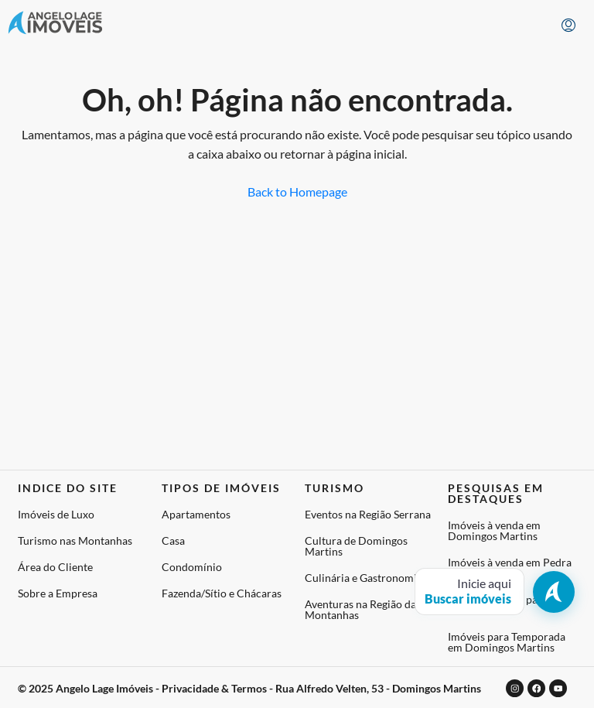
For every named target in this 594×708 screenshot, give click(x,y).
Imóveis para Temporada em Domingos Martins (506, 642)
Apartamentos (196, 514)
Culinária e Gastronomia (363, 577)
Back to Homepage (297, 191)
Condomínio (192, 566)
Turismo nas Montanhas (75, 540)
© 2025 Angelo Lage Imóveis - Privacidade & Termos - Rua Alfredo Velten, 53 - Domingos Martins (249, 687)
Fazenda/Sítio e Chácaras (222, 593)
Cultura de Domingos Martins (356, 546)
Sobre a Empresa (57, 593)
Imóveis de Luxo (56, 514)
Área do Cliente (55, 566)
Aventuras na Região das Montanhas (363, 609)
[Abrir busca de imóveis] (495, 591)
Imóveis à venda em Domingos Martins (494, 530)
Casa (173, 540)
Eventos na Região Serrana (368, 514)
